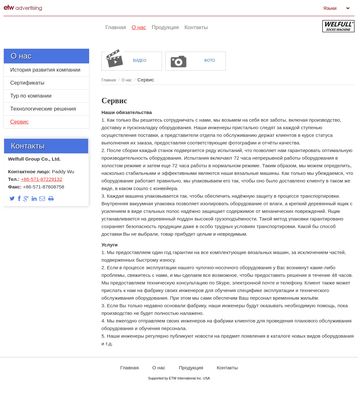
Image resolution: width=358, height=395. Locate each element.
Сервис (19, 122)
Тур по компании (30, 96)
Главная (108, 80)
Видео (139, 60)
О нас (21, 56)
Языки (330, 8)
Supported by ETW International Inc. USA (179, 378)
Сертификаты (27, 83)
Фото (209, 60)
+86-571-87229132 (41, 179)
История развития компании (45, 70)
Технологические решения (43, 109)
